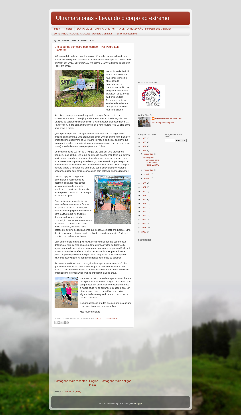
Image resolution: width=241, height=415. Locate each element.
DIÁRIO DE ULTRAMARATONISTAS (96, 28)
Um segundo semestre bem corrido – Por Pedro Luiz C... (151, 161)
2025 (144, 142)
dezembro (149, 154)
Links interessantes (127, 33)
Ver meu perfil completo (163, 123)
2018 (144, 199)
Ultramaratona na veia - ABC (169, 119)
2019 (144, 195)
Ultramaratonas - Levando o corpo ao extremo (112, 18)
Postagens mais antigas (115, 381)
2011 (144, 228)
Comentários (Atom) (72, 391)
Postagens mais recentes (70, 381)
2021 (144, 187)
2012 (144, 224)
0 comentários (110, 318)
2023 (144, 150)
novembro (149, 170)
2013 (144, 220)
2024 (144, 146)
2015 (144, 211)
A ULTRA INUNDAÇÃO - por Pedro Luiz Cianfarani (145, 28)
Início (57, 28)
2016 (144, 207)
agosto (147, 174)
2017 (144, 203)
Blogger (138, 403)
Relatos (68, 28)
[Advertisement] (92, 353)
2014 (144, 215)
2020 (144, 191)
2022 (144, 183)
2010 (144, 232)
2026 (144, 138)
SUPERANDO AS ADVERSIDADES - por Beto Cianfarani (83, 33)
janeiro (147, 178)
